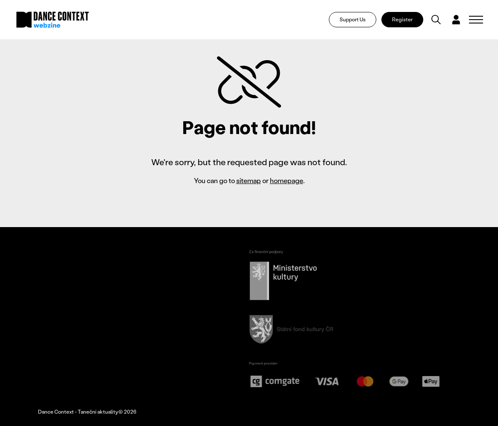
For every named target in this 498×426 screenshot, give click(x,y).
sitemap (248, 180)
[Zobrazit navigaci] (476, 19)
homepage (286, 180)
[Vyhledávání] (436, 19)
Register (402, 19)
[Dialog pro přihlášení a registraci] (456, 19)
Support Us (353, 19)
